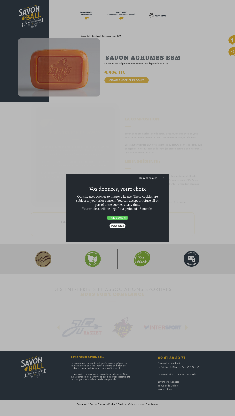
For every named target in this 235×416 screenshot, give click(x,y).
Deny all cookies (148, 178)
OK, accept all (118, 217)
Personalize (117, 225)
